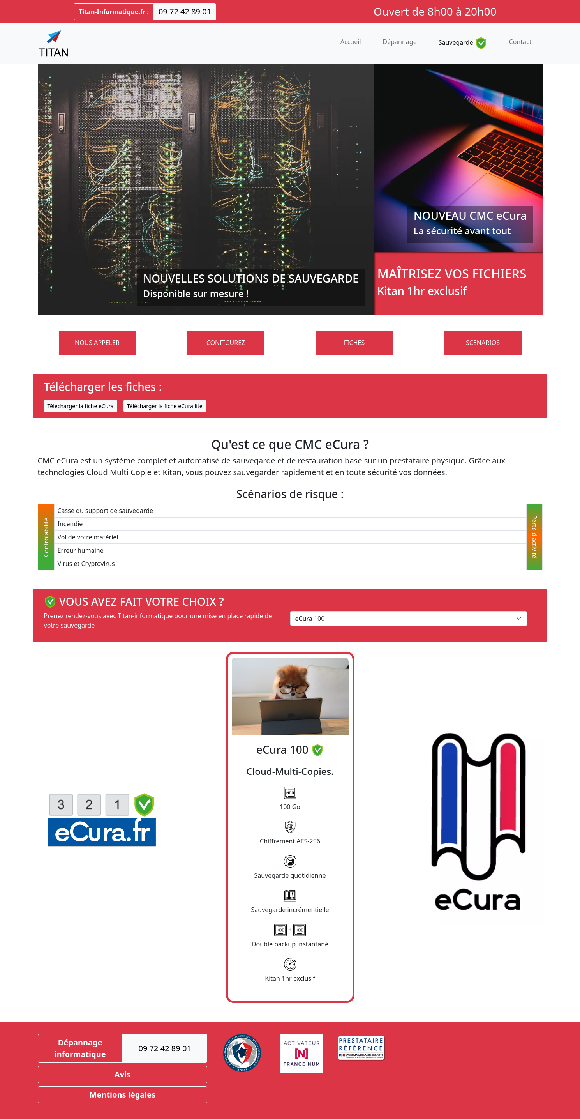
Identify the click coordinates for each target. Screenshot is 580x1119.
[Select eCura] (408, 618)
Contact (520, 41)
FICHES (354, 342)
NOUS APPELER (97, 342)
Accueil (350, 41)
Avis (122, 1074)
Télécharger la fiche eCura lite (165, 406)
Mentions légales (123, 1094)
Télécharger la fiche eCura (81, 406)
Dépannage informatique (80, 1048)
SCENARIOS (483, 342)
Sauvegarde (463, 43)
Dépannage (400, 41)
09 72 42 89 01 (185, 11)
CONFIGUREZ (225, 342)
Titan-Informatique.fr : (114, 11)
